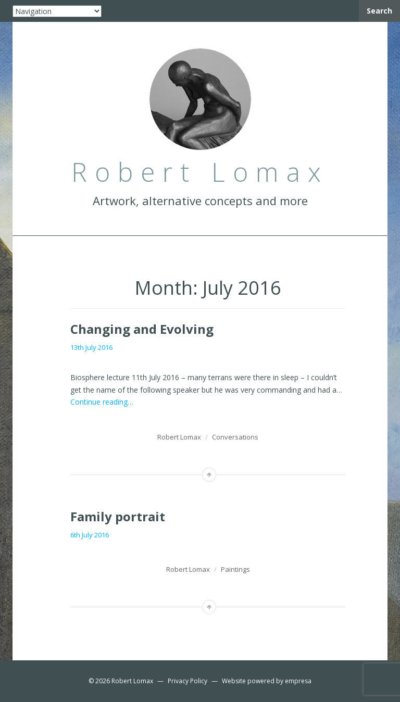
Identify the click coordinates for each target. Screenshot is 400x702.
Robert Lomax (179, 437)
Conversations (235, 437)
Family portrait (117, 516)
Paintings (235, 569)
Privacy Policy (187, 680)
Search (379, 11)
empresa (298, 680)
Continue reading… (101, 402)
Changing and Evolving (142, 328)
